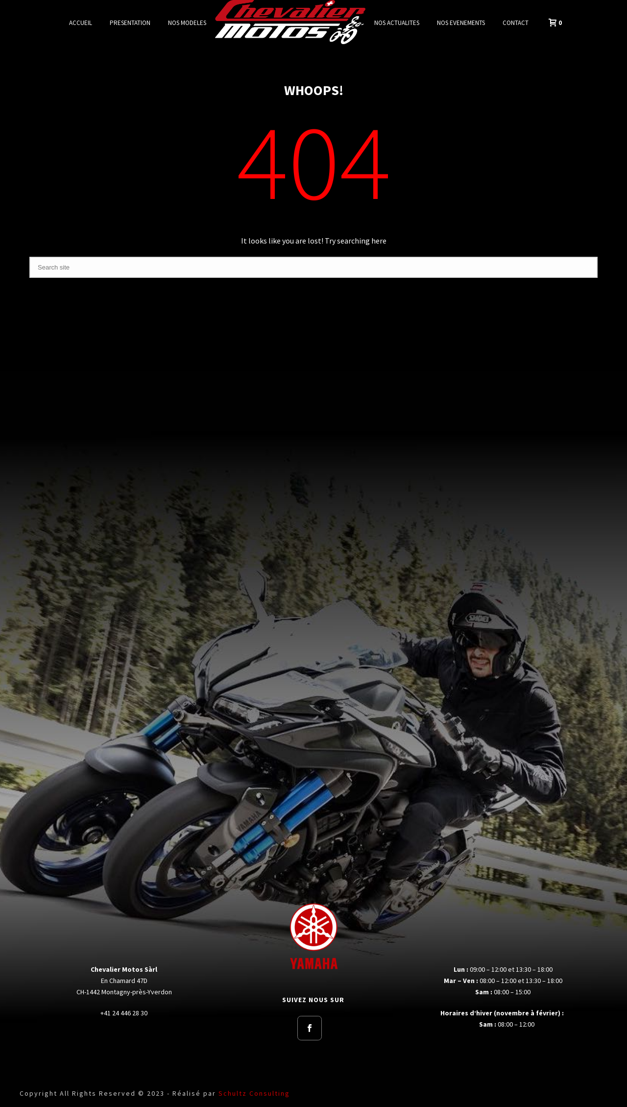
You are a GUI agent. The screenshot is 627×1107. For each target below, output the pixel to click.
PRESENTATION (130, 23)
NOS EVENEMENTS (461, 23)
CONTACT (516, 23)
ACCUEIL (80, 23)
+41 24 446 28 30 (123, 1013)
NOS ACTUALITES (396, 23)
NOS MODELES (187, 23)
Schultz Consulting (254, 1093)
